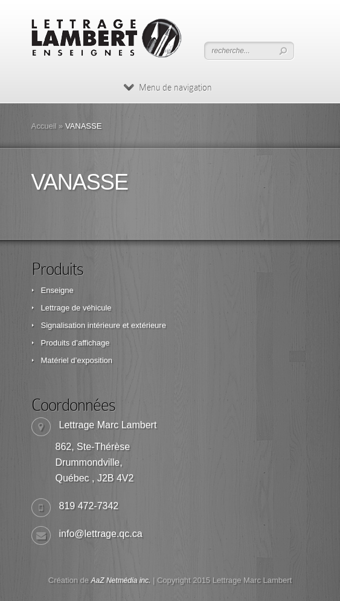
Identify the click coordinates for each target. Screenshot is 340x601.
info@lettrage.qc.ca (101, 534)
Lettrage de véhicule (76, 307)
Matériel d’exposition (77, 360)
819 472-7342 (89, 506)
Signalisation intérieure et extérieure (103, 325)
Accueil (44, 125)
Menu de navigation (168, 87)
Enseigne (57, 290)
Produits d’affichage (75, 342)
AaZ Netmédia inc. (121, 580)
